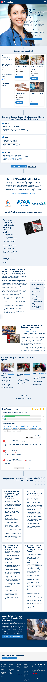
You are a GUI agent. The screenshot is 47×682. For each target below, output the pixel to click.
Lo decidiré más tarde (7, 71)
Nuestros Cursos (3, 666)
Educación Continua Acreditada (10, 145)
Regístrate (2, 674)
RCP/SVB (4, 76)
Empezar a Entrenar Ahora (18, 166)
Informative (16, 426)
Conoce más (10, 373)
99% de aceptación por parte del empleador (13, 158)
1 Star (3, 421)
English (38, 678)
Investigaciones (11, 669)
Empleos (17, 673)
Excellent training (32, 428)
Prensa (17, 670)
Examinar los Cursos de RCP (8, 657)
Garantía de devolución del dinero (11, 143)
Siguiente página (28, 468)
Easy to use (35, 426)
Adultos (4, 85)
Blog (9, 666)
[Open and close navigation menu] (45, 2)
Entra (2, 676)
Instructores (3, 670)
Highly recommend (23, 428)
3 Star (3, 418)
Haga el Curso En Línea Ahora (32, 38)
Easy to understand (7, 426)
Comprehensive (7, 428)
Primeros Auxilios (6, 79)
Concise (22, 426)
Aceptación (18, 671)
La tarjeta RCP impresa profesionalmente (12, 156)
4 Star (3, 416)
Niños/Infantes (5, 87)
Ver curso (19, 76)
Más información (31, 166)
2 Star (3, 419)
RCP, (27, 332)
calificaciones (39, 676)
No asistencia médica (7, 59)
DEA (3, 78)
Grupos (2, 667)
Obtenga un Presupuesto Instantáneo (12, 636)
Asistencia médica (6, 57)
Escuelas (2, 669)
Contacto (10, 667)
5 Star (3, 415)
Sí (3, 67)
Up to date (28, 426)
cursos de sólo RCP (37, 599)
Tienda (10, 670)
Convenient (14, 428)
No (3, 69)
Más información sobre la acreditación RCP (23, 193)
